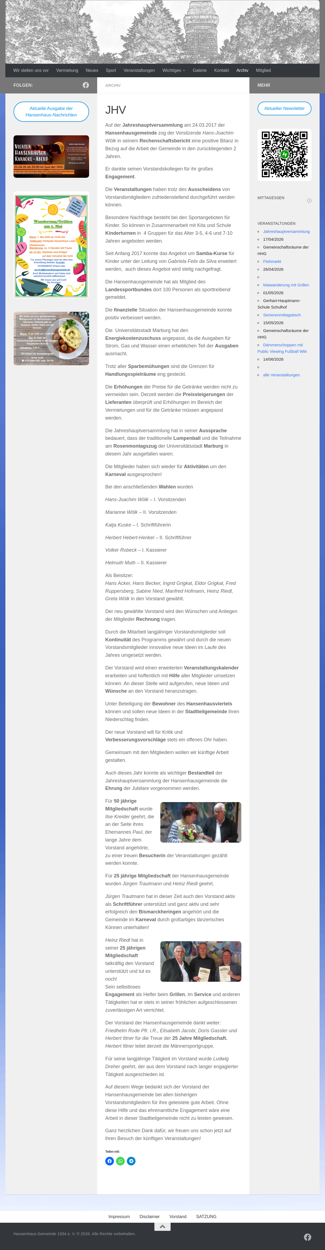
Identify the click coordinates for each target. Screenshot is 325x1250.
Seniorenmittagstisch (282, 315)
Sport (111, 70)
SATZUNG (206, 1216)
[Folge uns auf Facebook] (86, 85)
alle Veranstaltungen (281, 375)
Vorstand (178, 1216)
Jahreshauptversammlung (286, 231)
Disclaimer (150, 1216)
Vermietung (67, 70)
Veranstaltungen (139, 70)
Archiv (242, 70)
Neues (92, 70)
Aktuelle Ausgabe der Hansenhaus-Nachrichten (51, 112)
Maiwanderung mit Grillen (286, 285)
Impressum (119, 1216)
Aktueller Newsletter (284, 108)
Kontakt (221, 70)
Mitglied (263, 70)
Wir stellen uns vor (31, 70)
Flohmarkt (272, 261)
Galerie (200, 70)
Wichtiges (171, 70)
